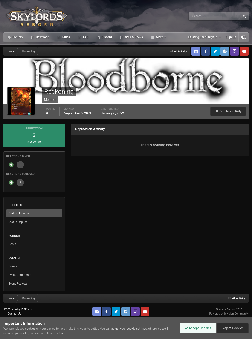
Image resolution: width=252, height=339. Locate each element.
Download (42, 37)
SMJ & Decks (133, 37)
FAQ (85, 37)
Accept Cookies (198, 328)
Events (13, 266)
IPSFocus (26, 309)
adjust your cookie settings (129, 328)
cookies (30, 328)
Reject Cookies (233, 328)
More (159, 37)
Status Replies (18, 222)
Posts (12, 244)
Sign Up (231, 37)
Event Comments (20, 274)
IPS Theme (10, 309)
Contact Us (14, 313)
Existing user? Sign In (204, 37)
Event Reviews (18, 283)
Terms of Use (55, 333)
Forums (17, 37)
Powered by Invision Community (229, 313)
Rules (65, 37)
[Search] (200, 16)
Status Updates (19, 213)
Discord (106, 37)
